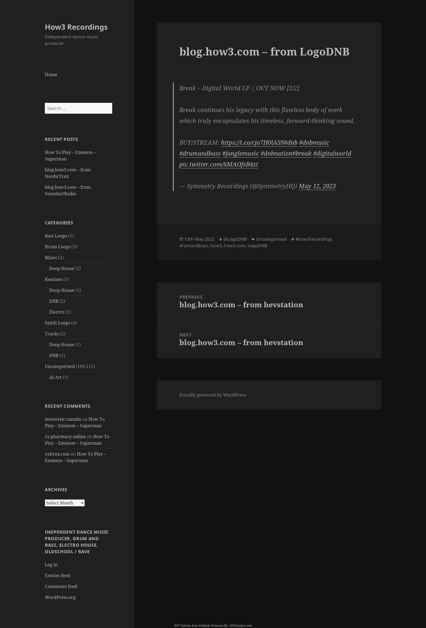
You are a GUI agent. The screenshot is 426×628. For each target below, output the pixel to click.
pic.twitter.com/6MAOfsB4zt (218, 164)
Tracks (52, 334)
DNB (53, 301)
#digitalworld (332, 153)
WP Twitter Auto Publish (192, 625)
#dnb (290, 142)
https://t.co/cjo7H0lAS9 (252, 142)
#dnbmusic (314, 142)
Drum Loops (57, 247)
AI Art (55, 377)
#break (302, 153)
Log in (51, 565)
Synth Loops (57, 323)
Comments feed (61, 586)
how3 (216, 246)
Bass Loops (56, 236)
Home (51, 75)
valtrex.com (57, 454)
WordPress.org (60, 597)
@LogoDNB (235, 239)
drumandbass (193, 246)
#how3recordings (314, 239)
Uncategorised (60, 366)
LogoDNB (257, 246)
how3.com (234, 246)
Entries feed (57, 575)
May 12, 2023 (317, 186)
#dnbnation (276, 153)
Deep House (61, 268)
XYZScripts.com (241, 625)
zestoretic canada (63, 419)
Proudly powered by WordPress (212, 395)
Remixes (53, 279)
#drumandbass (200, 153)
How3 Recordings (76, 27)
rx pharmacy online (65, 437)
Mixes (51, 258)
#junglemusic (240, 153)
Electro (56, 312)
